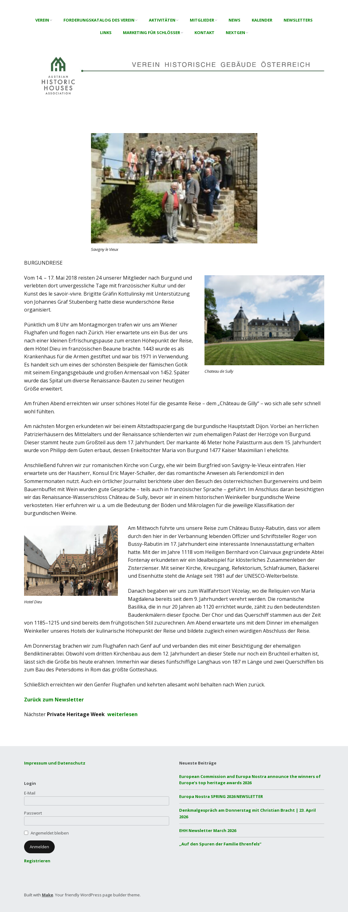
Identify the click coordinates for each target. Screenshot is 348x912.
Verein (42, 20)
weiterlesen (122, 714)
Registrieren (37, 861)
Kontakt (204, 32)
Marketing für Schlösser (151, 32)
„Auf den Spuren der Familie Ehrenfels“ (220, 844)
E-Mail (29, 793)
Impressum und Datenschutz (54, 763)
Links (106, 32)
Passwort (33, 813)
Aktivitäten (162, 20)
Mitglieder (202, 20)
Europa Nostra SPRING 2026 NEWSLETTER (221, 796)
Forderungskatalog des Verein (98, 20)
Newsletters (298, 20)
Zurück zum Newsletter (54, 699)
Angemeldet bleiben (50, 833)
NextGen (235, 32)
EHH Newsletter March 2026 (207, 830)
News (234, 20)
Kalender (262, 20)
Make (47, 895)
